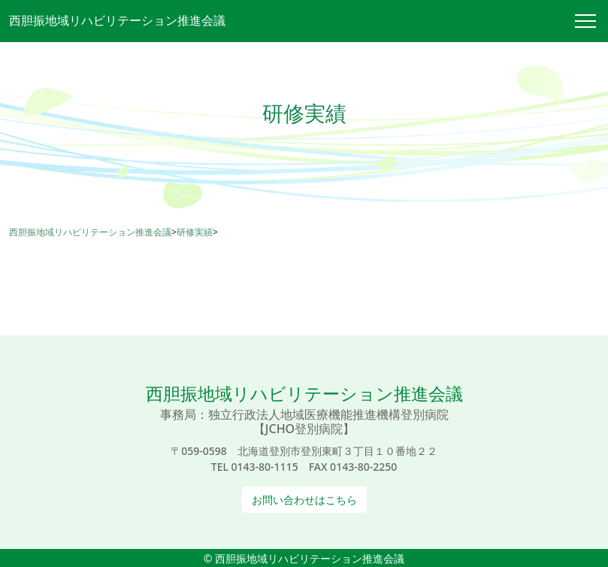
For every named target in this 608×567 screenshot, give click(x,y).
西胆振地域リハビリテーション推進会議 (117, 20)
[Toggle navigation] (591, 21)
